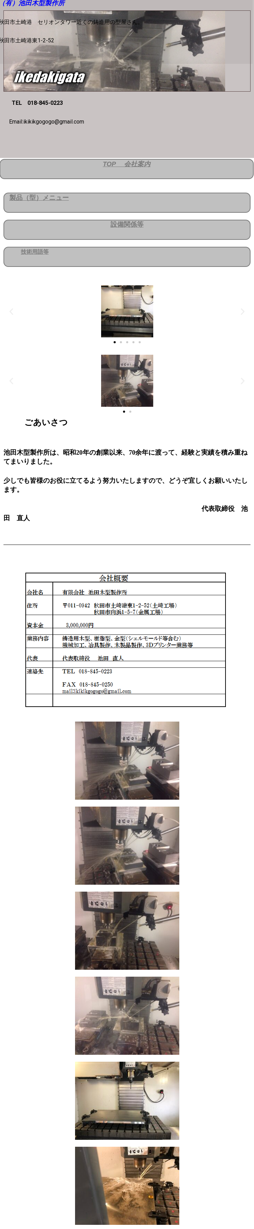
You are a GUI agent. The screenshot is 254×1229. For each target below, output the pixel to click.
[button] (11, 311)
